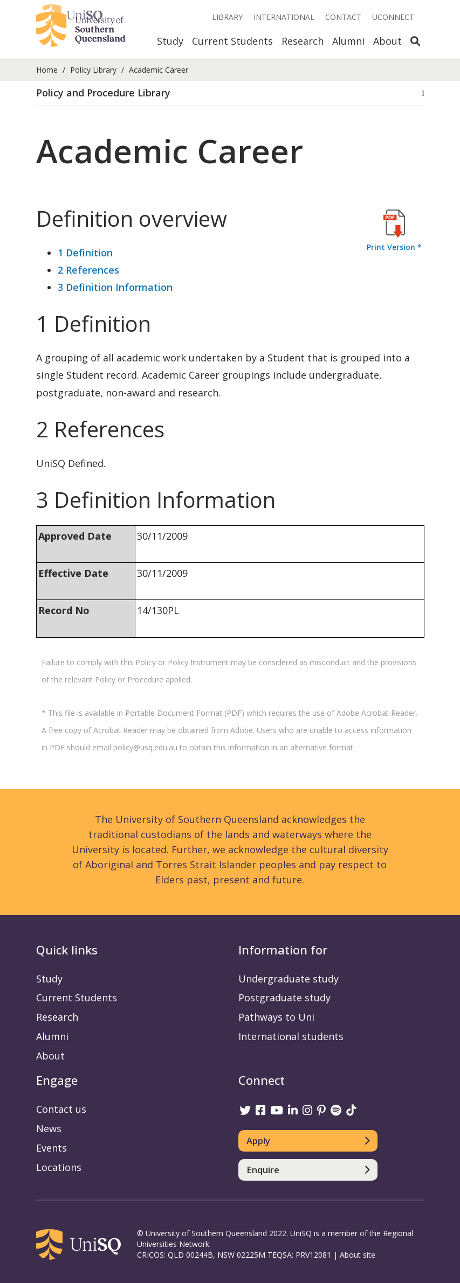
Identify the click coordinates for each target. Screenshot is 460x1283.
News (48, 1128)
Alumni (348, 40)
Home (47, 70)
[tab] (230, 93)
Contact (343, 17)
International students (291, 1036)
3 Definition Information (115, 287)
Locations (58, 1167)
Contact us (61, 1109)
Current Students (232, 40)
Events (51, 1147)
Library (227, 17)
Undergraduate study (288, 978)
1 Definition (85, 252)
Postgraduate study (284, 997)
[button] (230, 93)
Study (170, 40)
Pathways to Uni (276, 1016)
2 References (88, 269)
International (283, 17)
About (387, 40)
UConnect (393, 17)
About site (357, 1255)
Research (303, 40)
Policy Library (93, 70)
